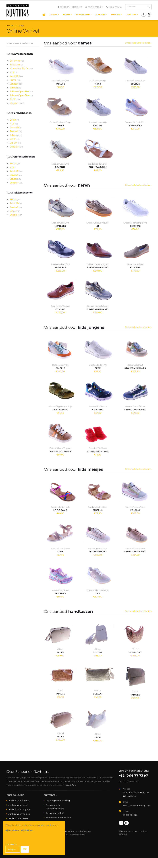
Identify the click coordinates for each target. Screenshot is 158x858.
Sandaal (16, 83)
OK (25, 849)
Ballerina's (17, 60)
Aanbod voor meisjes (19, 814)
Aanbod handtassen (18, 818)
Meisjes (115, 14)
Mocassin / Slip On (21, 68)
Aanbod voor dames (18, 800)
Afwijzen (12, 849)
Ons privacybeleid (55, 813)
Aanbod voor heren (18, 805)
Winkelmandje (94, 7)
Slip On (15, 143)
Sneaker (17, 103)
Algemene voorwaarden (58, 817)
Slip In (15, 99)
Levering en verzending (58, 800)
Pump (15, 80)
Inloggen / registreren (70, 7)
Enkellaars (16, 64)
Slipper (14, 211)
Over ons (131, 14)
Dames (53, 14)
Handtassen (83, 14)
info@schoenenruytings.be (136, 805)
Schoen (16, 87)
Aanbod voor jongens (19, 809)
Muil (14, 72)
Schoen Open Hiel (21, 91)
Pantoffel (16, 76)
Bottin (14, 119)
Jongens (100, 14)
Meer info (71, 785)
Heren (66, 14)
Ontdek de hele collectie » (138, 43)
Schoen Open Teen (21, 95)
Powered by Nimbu (77, 834)
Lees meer (11, 844)
